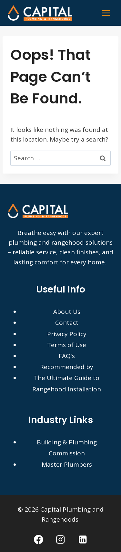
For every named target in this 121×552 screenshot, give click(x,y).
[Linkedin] (82, 539)
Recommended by (66, 367)
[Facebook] (38, 539)
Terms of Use (66, 345)
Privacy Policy (66, 334)
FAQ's (67, 356)
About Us (66, 311)
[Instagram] (60, 539)
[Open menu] (105, 12)
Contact (66, 322)
